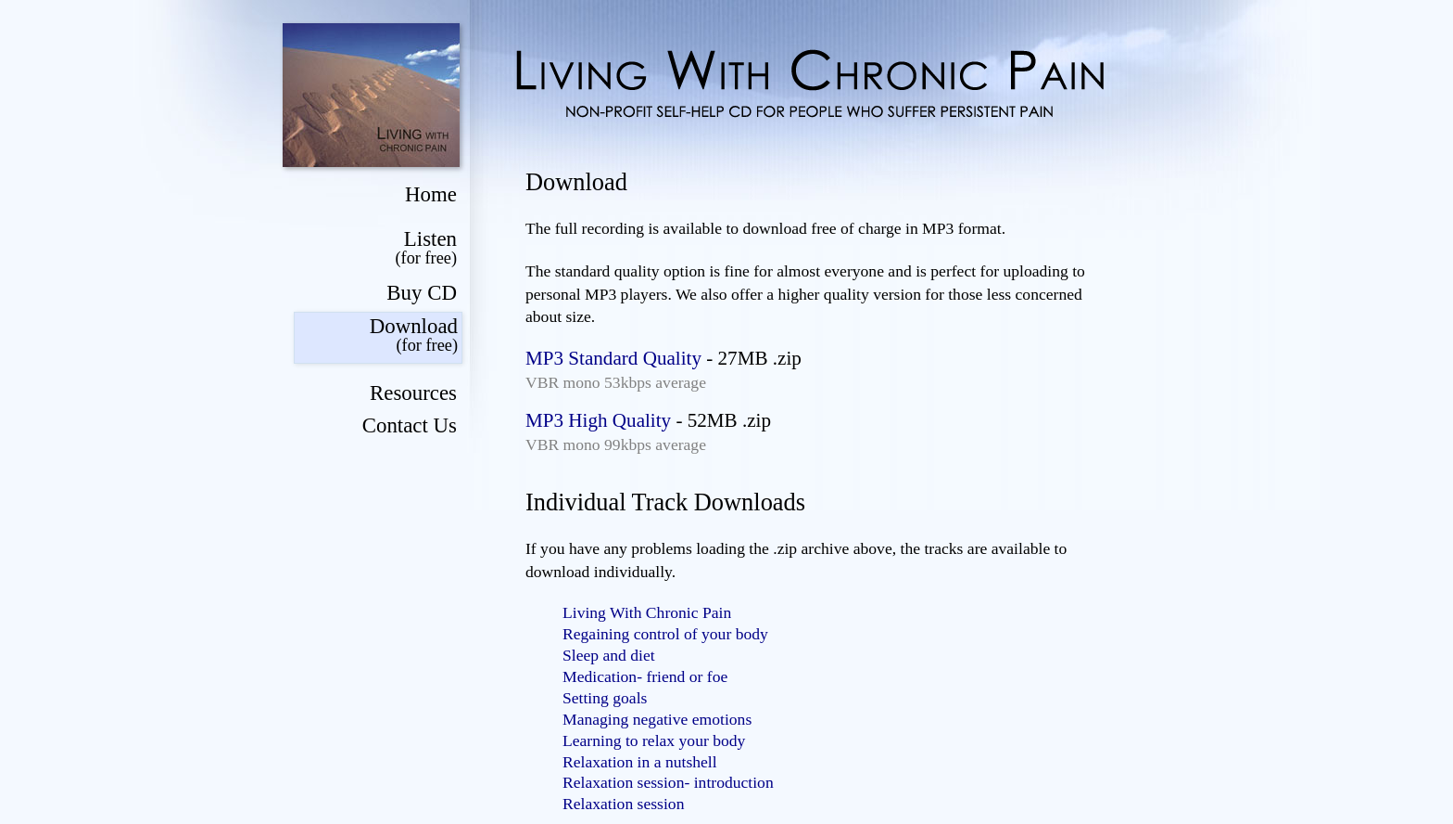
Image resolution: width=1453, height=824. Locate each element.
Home (431, 194)
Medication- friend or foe (644, 676)
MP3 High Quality (598, 420)
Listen (375, 248)
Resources (413, 393)
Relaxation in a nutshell (639, 762)
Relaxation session (623, 803)
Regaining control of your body (665, 633)
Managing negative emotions (657, 719)
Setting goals (604, 698)
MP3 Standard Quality (613, 358)
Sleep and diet (608, 655)
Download (376, 335)
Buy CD (421, 292)
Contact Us (409, 425)
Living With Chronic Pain (646, 612)
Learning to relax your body (653, 740)
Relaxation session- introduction (668, 782)
